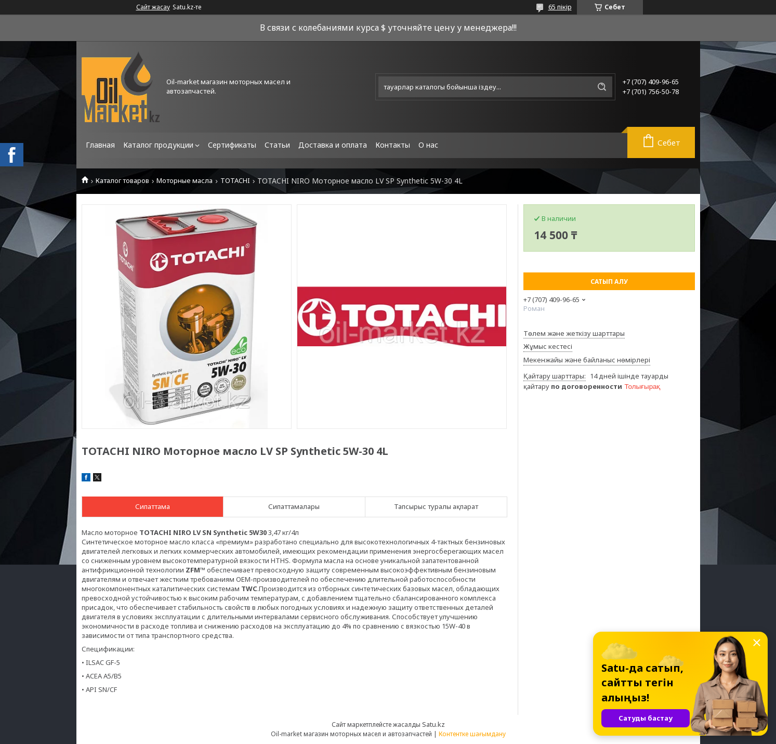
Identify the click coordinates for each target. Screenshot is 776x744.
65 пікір (560, 6)
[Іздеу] (601, 86)
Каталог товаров (122, 180)
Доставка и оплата (332, 145)
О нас (428, 145)
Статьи (277, 145)
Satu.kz (433, 724)
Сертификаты (232, 145)
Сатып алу (609, 281)
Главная (100, 145)
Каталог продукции (158, 145)
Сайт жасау (153, 7)
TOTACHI (235, 180)
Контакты (392, 145)
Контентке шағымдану (472, 733)
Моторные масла (184, 180)
